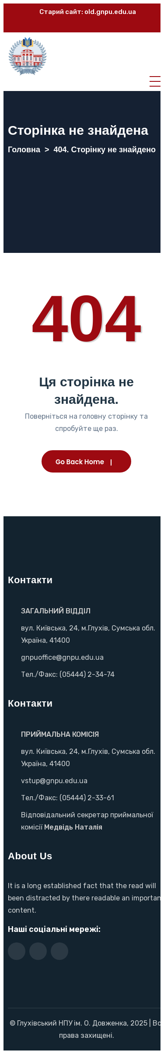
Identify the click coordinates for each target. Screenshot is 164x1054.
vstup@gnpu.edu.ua (54, 781)
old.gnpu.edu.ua (110, 12)
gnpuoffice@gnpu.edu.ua (62, 657)
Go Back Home (80, 461)
